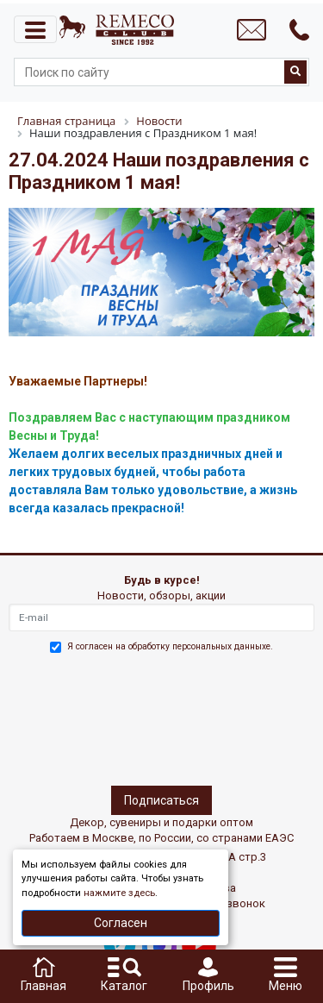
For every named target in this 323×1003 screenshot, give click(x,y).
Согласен (120, 923)
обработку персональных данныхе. (200, 646)
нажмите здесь (119, 893)
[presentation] (83, 717)
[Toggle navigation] (35, 29)
